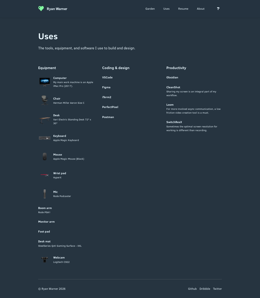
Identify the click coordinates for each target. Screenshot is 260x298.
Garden (150, 8)
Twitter (217, 288)
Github (192, 288)
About (201, 8)
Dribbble (205, 288)
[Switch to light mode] (218, 8)
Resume (183, 8)
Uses (166, 8)
